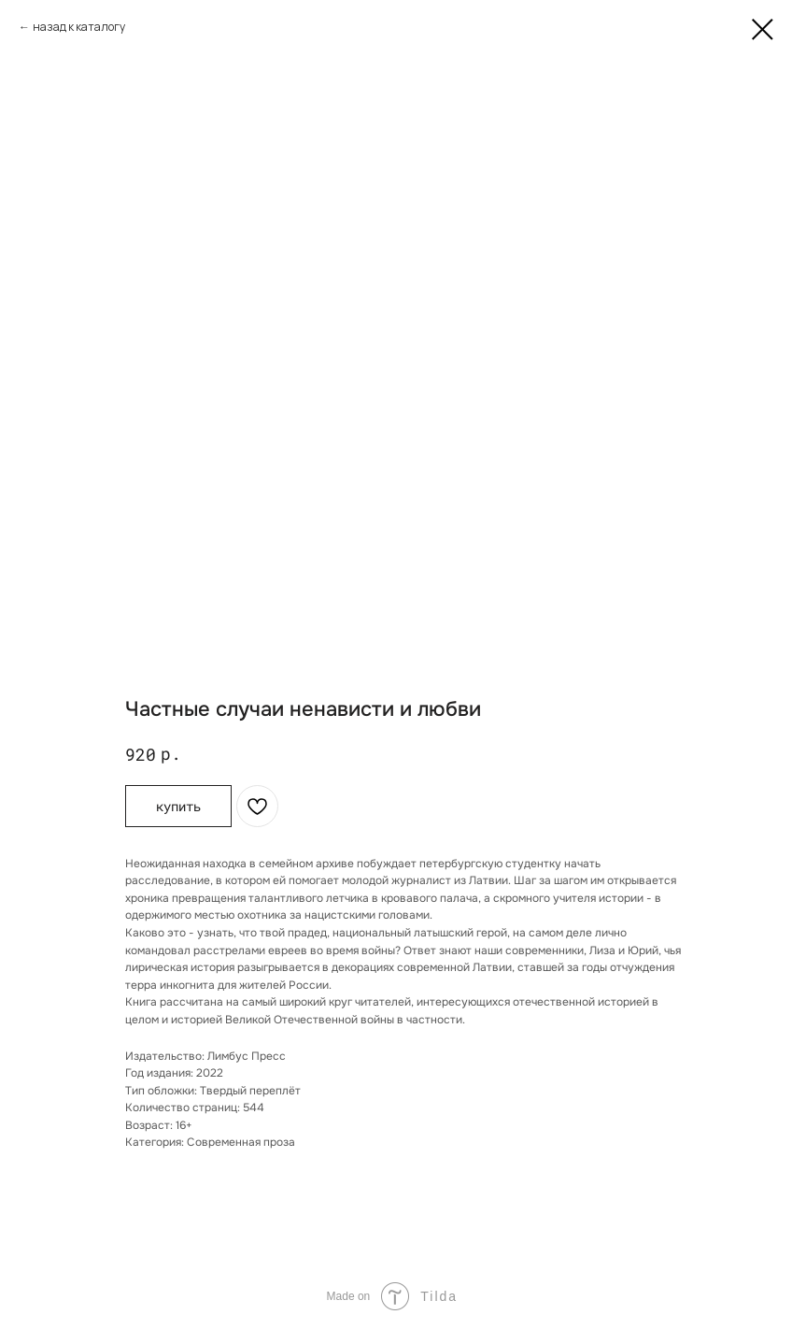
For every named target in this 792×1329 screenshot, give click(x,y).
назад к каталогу (79, 27)
